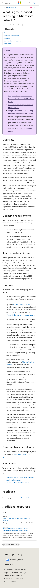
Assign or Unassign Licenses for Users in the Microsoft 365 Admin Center (21, 99)
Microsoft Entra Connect (22, 304)
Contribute (14, 573)
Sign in (35, 3)
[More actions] (35, 7)
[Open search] (30, 3)
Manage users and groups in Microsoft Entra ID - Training (18, 519)
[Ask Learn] (31, 7)
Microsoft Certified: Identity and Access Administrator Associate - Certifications (15, 530)
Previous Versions (20, 570)
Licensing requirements (11, 35)
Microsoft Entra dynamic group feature (20, 315)
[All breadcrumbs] (4, 7)
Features (7, 38)
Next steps (7, 44)
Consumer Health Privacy (12, 576)
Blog (5, 573)
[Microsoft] (19, 2)
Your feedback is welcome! (12, 41)
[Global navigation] (2, 3)
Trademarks (18, 579)
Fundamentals (11, 7)
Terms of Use (8, 579)
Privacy (22, 573)
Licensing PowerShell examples (17, 483)
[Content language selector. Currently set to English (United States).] (13, 555)
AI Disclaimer (8, 570)
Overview (7, 33)
